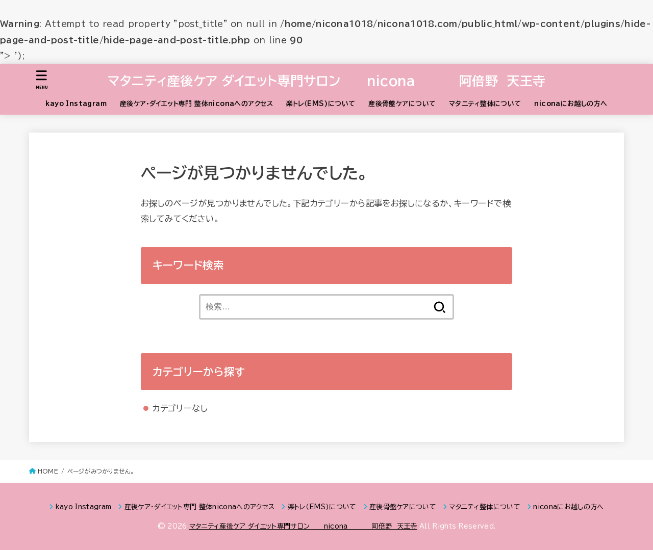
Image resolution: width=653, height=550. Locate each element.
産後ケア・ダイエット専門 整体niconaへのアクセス (196, 103)
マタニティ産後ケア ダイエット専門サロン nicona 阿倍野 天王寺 (327, 80)
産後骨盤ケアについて (402, 103)
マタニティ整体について (485, 103)
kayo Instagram (76, 103)
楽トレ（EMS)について (321, 103)
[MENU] (42, 79)
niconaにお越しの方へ (570, 103)
